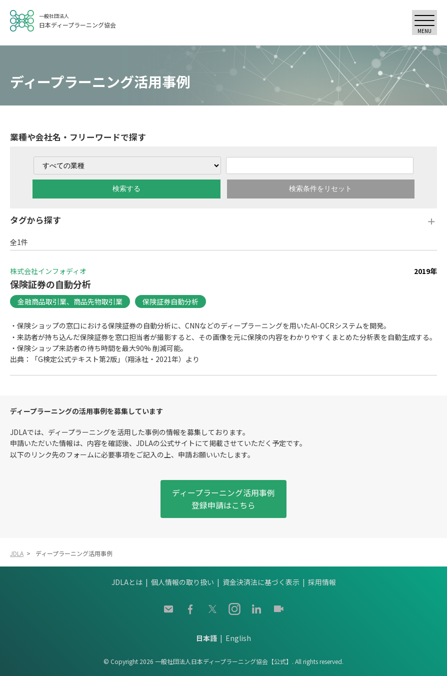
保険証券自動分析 (170, 301)
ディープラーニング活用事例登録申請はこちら (223, 499)
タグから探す (35, 220)
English (238, 638)
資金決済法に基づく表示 (261, 582)
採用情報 (322, 582)
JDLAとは (127, 582)
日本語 (206, 638)
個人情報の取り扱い (182, 582)
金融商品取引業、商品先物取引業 (70, 301)
